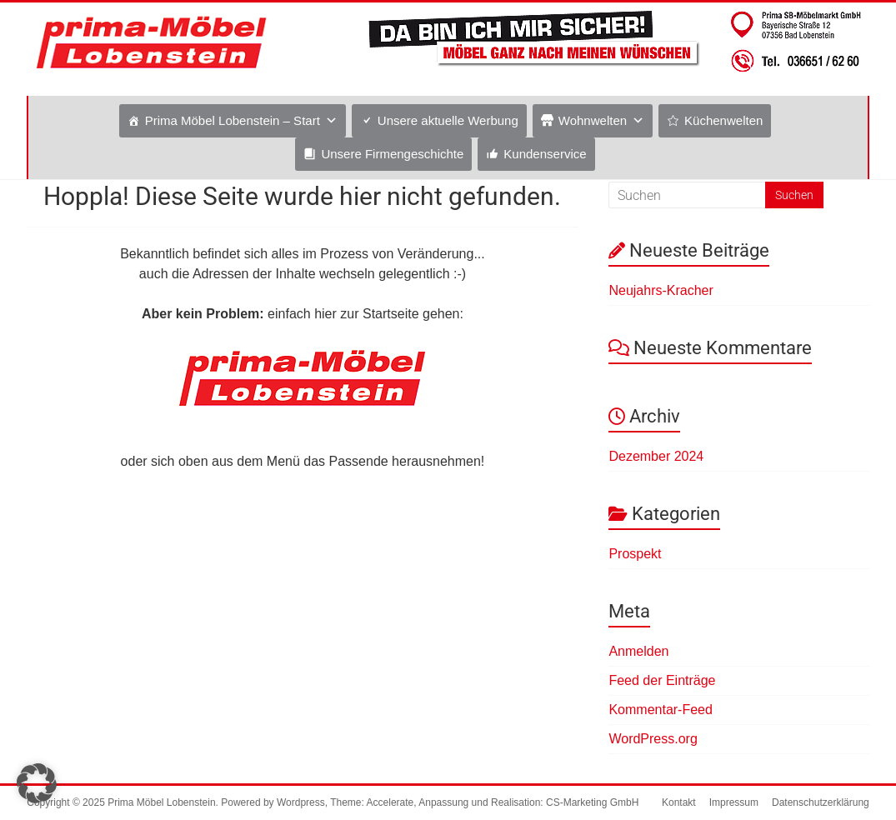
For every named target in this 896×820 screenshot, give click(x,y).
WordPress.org (652, 739)
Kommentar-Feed (660, 709)
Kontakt (679, 802)
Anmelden (638, 651)
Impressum (733, 802)
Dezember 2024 (655, 456)
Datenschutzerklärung (820, 802)
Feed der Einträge (661, 680)
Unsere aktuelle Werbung (448, 120)
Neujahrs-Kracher (660, 290)
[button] (36, 783)
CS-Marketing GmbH (592, 802)
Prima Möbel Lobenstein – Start (232, 120)
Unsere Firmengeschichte (392, 154)
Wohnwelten (592, 120)
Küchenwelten (723, 120)
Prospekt (634, 554)
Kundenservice (544, 154)
